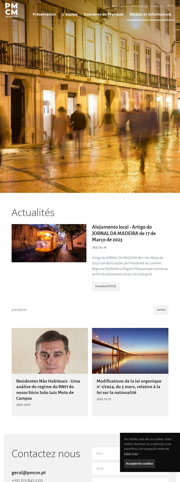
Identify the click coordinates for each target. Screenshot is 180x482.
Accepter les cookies (139, 463)
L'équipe (69, 14)
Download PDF (105, 286)
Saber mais (131, 453)
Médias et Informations (150, 14)
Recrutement (120, 6)
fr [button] (168, 6)
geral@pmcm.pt (29, 472)
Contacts (157, 6)
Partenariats (140, 6)
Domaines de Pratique (103, 14)
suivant (161, 309)
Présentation (44, 14)
